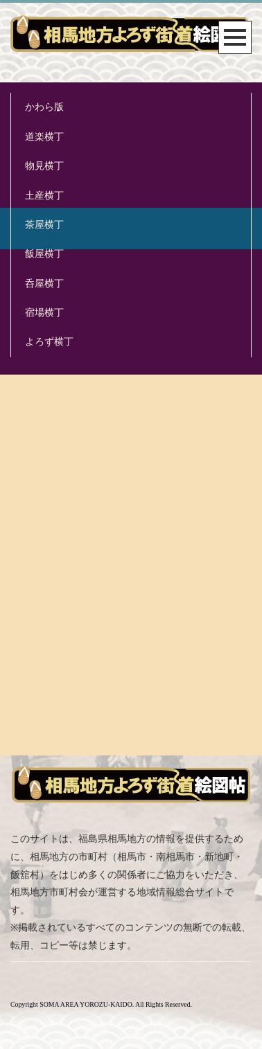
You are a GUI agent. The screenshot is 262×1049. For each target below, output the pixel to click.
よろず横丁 (49, 342)
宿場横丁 (44, 312)
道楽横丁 (44, 137)
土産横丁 (44, 195)
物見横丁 (44, 166)
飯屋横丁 (44, 254)
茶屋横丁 (44, 224)
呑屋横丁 (44, 283)
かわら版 (44, 107)
